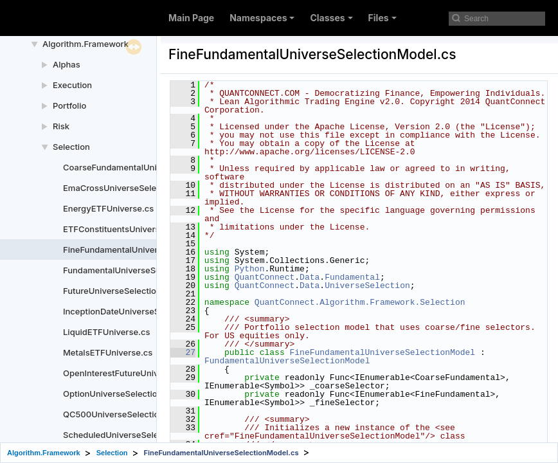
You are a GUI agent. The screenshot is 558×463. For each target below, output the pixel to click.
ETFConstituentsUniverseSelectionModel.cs (151, 229)
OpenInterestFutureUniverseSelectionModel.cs (156, 373)
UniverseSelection (367, 285)
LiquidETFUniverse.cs (106, 332)
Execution (72, 85)
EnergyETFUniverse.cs (108, 208)
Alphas (66, 64)
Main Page (191, 17)
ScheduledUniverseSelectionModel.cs (139, 435)
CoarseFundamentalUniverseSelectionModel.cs (158, 167)
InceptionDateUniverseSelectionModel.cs (145, 311)
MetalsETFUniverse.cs (107, 352)
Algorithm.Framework (85, 44)
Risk (61, 126)
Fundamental (352, 277)
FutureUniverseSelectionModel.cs (130, 291)
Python (250, 269)
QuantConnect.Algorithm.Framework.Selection (360, 302)
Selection (71, 146)
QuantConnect (265, 277)
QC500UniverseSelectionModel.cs (132, 414)
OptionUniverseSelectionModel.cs (131, 393)
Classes (331, 17)
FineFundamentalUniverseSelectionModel (382, 352)
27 (182, 352)
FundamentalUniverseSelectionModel (287, 361)
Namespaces (262, 17)
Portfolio (69, 105)
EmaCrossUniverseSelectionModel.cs (138, 188)
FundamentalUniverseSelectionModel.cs (143, 270)
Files (382, 17)
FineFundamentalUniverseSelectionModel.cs (152, 249)
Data (310, 277)
